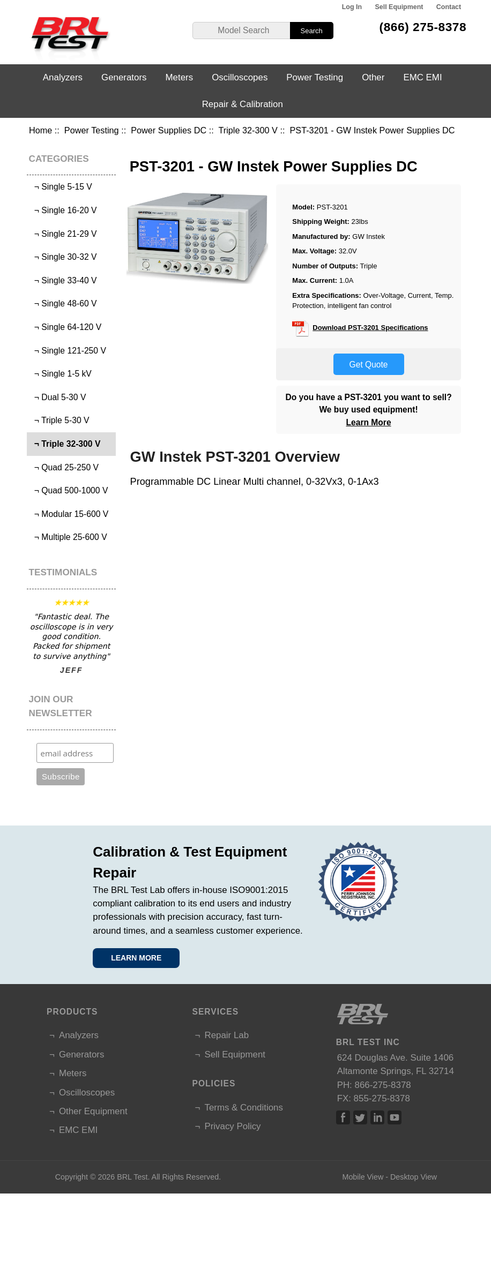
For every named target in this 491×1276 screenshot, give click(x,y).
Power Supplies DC (168, 130)
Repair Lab (226, 1035)
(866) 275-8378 (423, 27)
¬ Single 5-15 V (60, 186)
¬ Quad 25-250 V (64, 467)
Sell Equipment (399, 7)
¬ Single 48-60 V (62, 303)
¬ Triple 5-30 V (59, 420)
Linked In (377, 1117)
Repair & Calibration (242, 104)
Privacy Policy (232, 1126)
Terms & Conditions (243, 1107)
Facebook (343, 1117)
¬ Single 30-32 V (62, 256)
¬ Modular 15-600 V (68, 514)
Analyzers (63, 77)
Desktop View (413, 1177)
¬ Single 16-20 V (62, 210)
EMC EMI (422, 77)
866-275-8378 (383, 1085)
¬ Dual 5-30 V (57, 397)
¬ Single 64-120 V (65, 327)
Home (40, 130)
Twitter (360, 1117)
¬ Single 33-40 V (62, 280)
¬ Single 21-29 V (62, 233)
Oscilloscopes (239, 77)
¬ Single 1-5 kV (60, 373)
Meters (180, 77)
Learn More (368, 422)
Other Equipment (93, 1111)
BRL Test (132, 1177)
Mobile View (362, 1177)
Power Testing (91, 130)
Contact (448, 7)
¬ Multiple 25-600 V (68, 537)
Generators (124, 77)
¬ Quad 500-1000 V (68, 490)
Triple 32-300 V (248, 130)
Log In (352, 7)
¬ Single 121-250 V (67, 350)
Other (373, 77)
